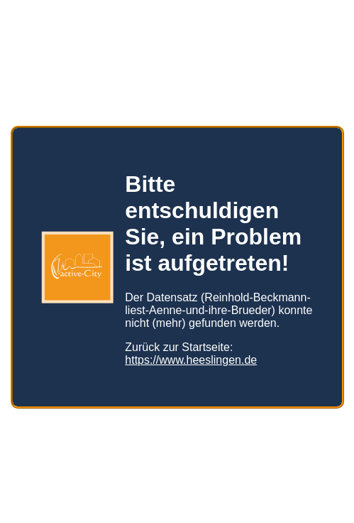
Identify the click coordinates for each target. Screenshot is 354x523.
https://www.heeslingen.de (191, 354)
